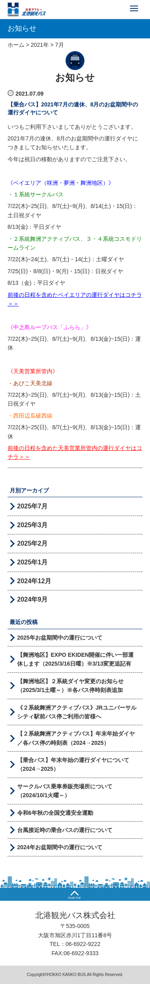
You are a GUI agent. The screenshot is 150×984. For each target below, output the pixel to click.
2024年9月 (32, 599)
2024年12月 (34, 581)
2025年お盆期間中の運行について (59, 637)
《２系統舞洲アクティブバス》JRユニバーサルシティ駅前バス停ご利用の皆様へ (76, 712)
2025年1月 (32, 562)
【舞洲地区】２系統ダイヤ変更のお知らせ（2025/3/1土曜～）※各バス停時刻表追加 (70, 685)
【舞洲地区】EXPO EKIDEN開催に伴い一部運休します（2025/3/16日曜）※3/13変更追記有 (75, 659)
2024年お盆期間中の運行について (59, 847)
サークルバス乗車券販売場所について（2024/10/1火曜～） (64, 790)
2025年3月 (32, 525)
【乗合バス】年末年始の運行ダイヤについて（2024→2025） (73, 764)
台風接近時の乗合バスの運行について (64, 830)
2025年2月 (32, 543)
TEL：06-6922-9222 (75, 944)
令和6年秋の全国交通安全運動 (55, 813)
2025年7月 (32, 506)
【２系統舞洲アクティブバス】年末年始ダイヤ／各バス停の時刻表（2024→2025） (76, 738)
